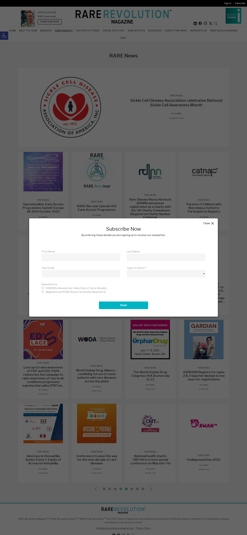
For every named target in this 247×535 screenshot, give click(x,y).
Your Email (48, 267)
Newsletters (49, 284)
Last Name (133, 251)
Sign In (227, 3)
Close (208, 223)
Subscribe (240, 3)
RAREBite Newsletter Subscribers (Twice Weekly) (76, 288)
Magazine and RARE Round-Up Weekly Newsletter (76, 291)
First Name (48, 251)
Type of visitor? (136, 267)
